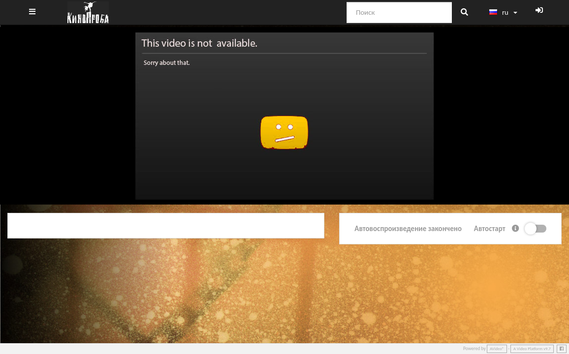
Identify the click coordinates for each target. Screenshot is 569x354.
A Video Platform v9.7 (532, 348)
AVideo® (497, 348)
